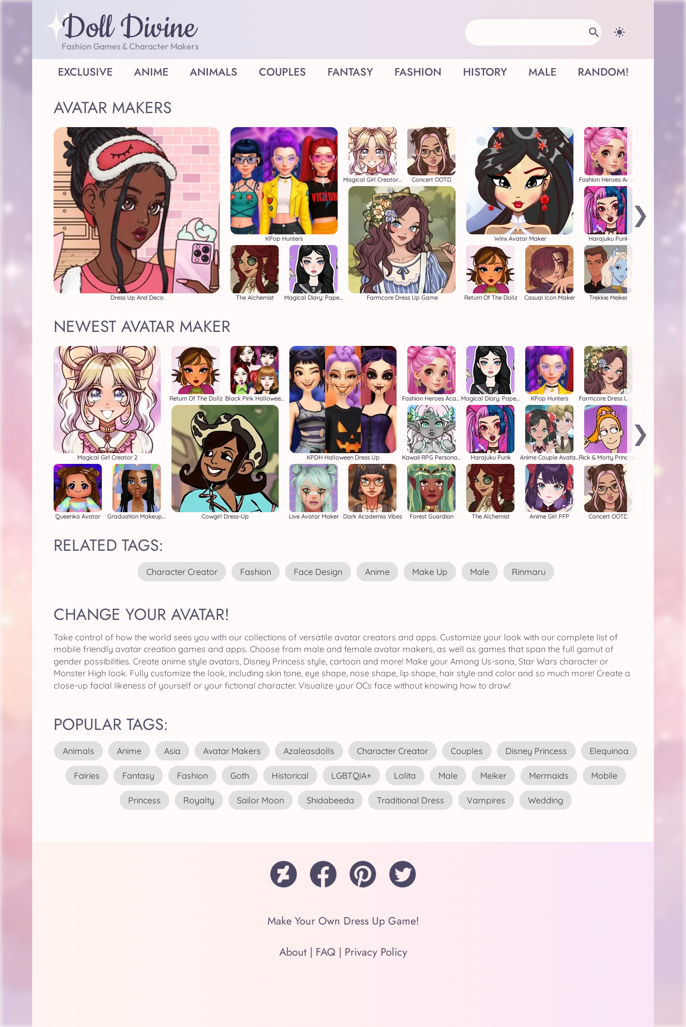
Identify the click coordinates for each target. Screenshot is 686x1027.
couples (467, 750)
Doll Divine (129, 28)
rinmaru (529, 571)
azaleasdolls (309, 750)
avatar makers (232, 750)
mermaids (549, 775)
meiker (493, 775)
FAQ (325, 952)
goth (239, 775)
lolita (405, 775)
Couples (282, 72)
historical (290, 775)
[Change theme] (619, 32)
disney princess (536, 750)
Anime (151, 72)
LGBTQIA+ (351, 775)
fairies (87, 775)
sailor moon (260, 800)
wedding (545, 800)
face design (318, 571)
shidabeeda (330, 800)
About (293, 952)
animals (78, 750)
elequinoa (609, 750)
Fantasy (350, 72)
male (479, 571)
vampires (486, 800)
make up (430, 571)
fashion (255, 571)
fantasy (138, 775)
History (485, 72)
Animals (213, 72)
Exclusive (85, 72)
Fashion (418, 72)
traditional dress (410, 800)
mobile (604, 775)
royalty (198, 800)
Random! (603, 72)
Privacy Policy (376, 952)
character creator (182, 571)
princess (144, 800)
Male (542, 72)
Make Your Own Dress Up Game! (343, 921)
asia (172, 750)
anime (377, 571)
